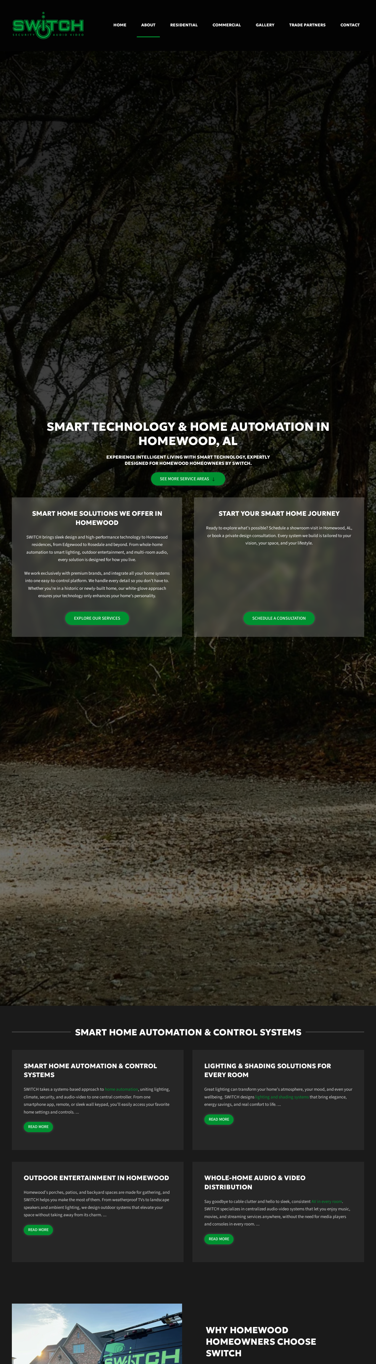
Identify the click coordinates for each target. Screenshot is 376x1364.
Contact (350, 25)
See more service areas (188, 479)
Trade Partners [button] (307, 25)
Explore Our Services (97, 618)
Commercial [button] (227, 25)
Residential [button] (184, 25)
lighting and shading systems (282, 1097)
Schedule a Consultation (279, 618)
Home (119, 25)
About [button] (148, 25)
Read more (38, 1127)
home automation (121, 1089)
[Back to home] (49, 25)
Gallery (265, 25)
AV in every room (326, 1201)
